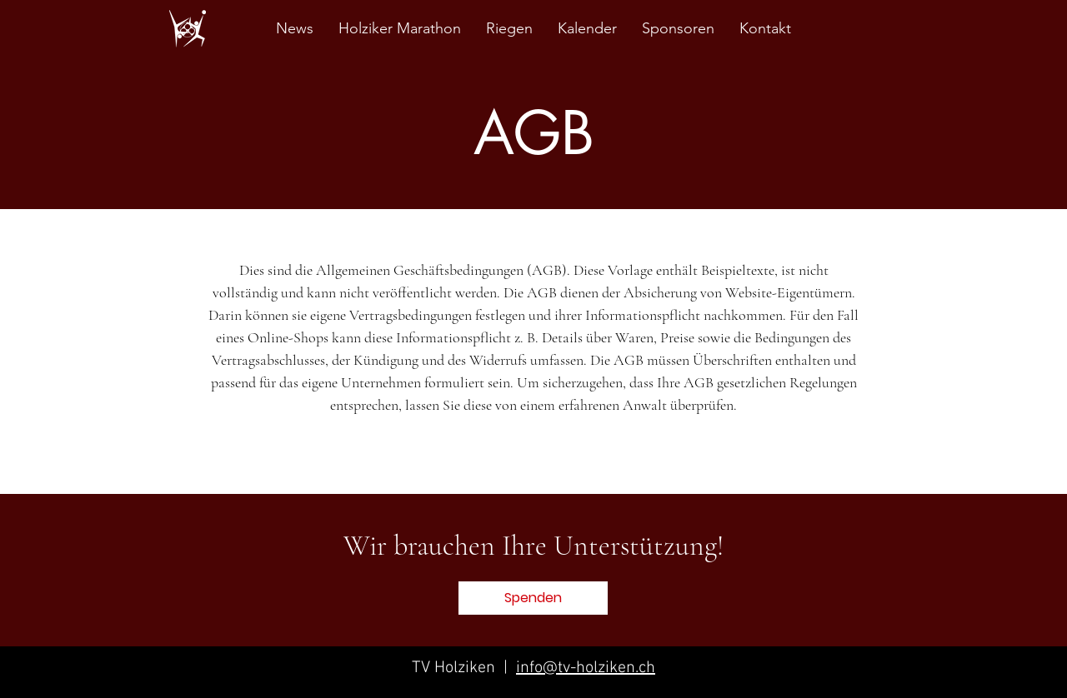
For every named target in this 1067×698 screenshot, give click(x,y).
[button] (533, 598)
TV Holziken (455, 668)
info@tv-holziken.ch (585, 668)
